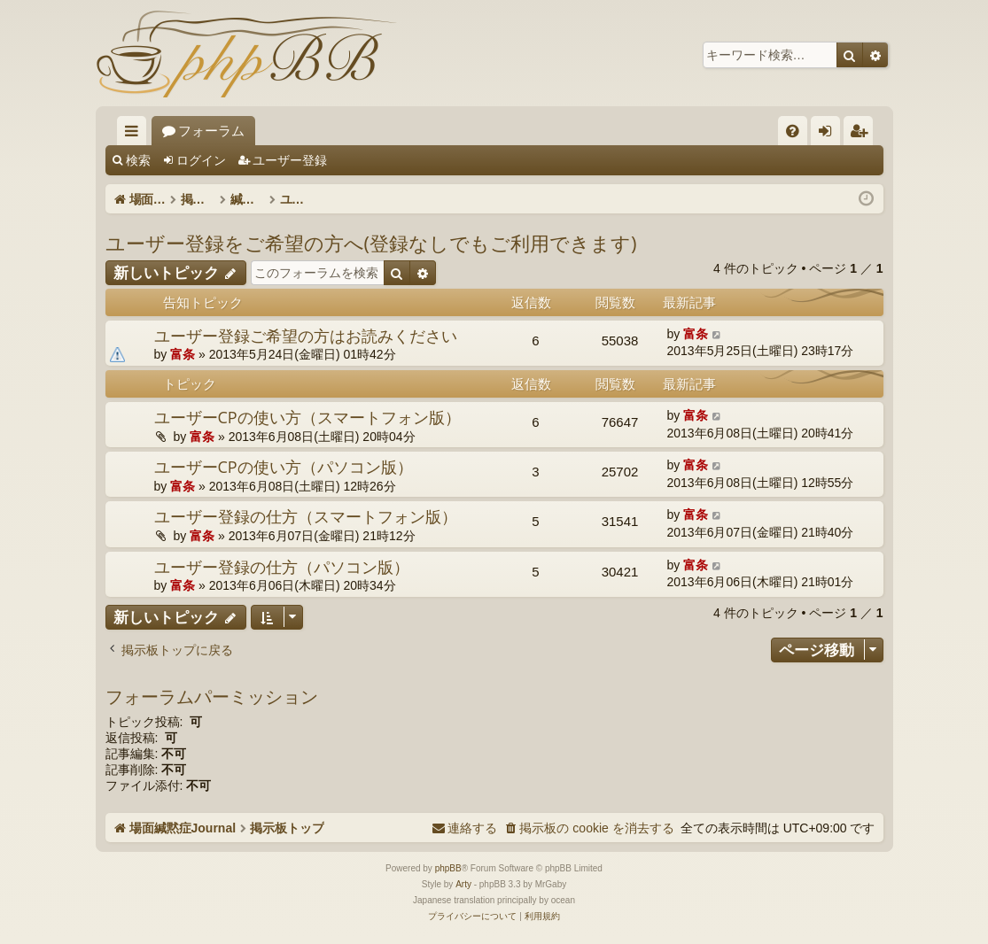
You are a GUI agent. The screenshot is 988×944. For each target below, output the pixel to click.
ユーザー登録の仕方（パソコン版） (281, 566)
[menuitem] (792, 130)
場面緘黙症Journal (217, 130)
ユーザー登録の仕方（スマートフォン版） (305, 516)
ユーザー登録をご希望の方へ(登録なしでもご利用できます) (371, 242)
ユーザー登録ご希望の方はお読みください (305, 335)
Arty (463, 884)
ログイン (201, 160)
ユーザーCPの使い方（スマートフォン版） (307, 417)
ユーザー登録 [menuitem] (862, 134)
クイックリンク (135, 134)
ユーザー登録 (290, 160)
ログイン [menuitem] (830, 134)
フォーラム (348, 130)
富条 (182, 354)
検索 (138, 160)
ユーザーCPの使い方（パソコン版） (283, 466)
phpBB (448, 868)
